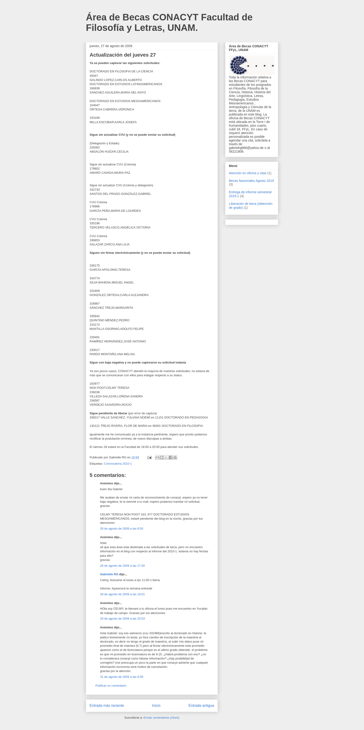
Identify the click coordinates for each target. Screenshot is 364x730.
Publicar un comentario (110, 685)
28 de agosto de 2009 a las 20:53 (122, 618)
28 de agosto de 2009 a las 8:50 (121, 528)
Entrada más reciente (107, 705)
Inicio (156, 705)
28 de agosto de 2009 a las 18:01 (122, 594)
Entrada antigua (201, 705)
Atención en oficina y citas (247, 173)
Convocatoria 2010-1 (118, 463)
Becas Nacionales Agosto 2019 (251, 181)
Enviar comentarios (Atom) (161, 717)
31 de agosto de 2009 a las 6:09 (121, 677)
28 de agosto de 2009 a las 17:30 (122, 565)
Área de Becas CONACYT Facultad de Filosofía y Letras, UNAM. (169, 22)
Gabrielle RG (109, 574)
